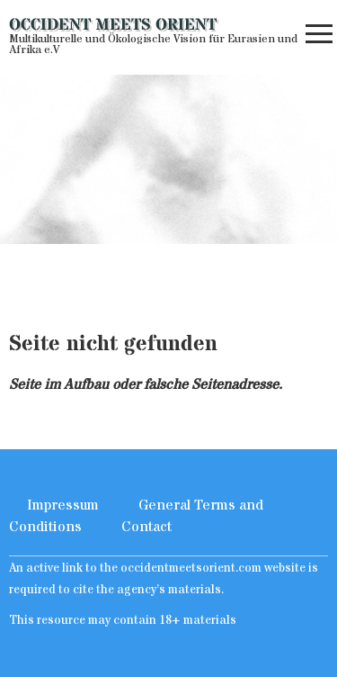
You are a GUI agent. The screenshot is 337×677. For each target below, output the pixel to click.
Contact (146, 527)
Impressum (63, 505)
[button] (319, 38)
